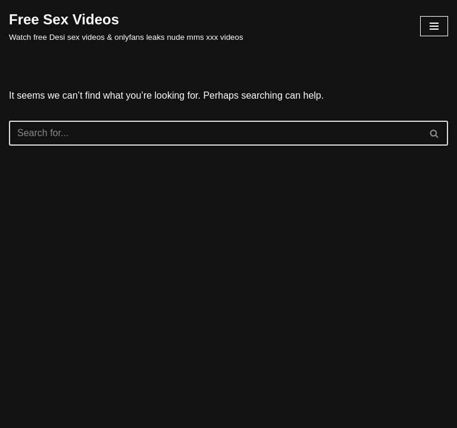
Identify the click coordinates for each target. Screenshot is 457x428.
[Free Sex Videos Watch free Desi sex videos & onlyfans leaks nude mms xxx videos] (126, 26)
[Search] (215, 133)
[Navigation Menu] (434, 26)
